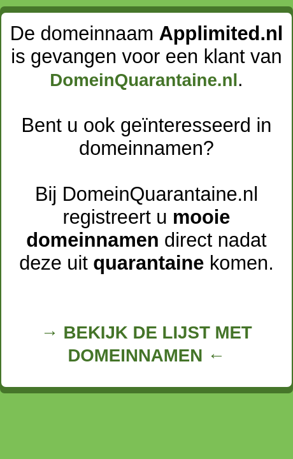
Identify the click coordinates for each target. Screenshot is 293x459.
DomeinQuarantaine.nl (144, 80)
